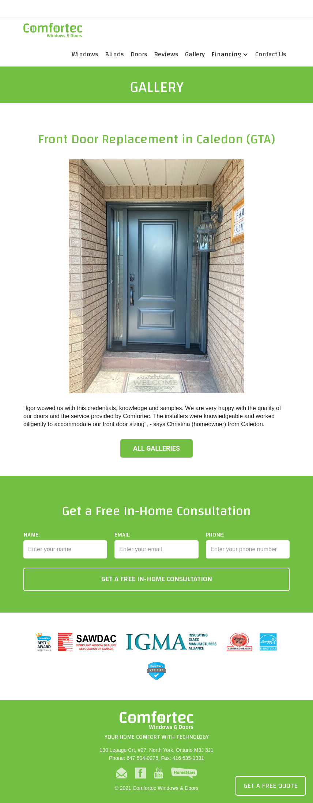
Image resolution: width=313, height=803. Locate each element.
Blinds (114, 54)
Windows (85, 54)
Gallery (195, 54)
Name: (31, 539)
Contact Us (270, 54)
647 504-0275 (142, 758)
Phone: (215, 539)
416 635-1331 (188, 758)
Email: (122, 539)
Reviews (166, 54)
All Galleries (156, 448)
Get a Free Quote (271, 786)
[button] (230, 54)
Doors (139, 54)
